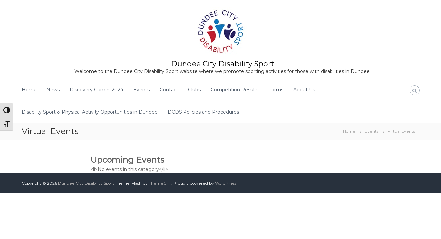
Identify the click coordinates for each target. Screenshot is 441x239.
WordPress (225, 183)
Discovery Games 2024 (96, 90)
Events (141, 90)
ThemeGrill (160, 183)
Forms (275, 90)
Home (29, 90)
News (53, 90)
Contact (169, 90)
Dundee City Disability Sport (222, 63)
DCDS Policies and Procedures (203, 112)
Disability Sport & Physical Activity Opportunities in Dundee (90, 112)
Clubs (194, 90)
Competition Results (234, 90)
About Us (304, 90)
